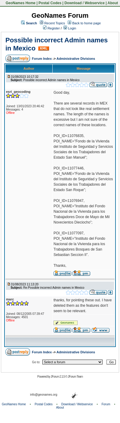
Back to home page (86, 23)
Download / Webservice (84, 3)
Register (51, 28)
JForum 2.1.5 (58, 376)
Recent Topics (54, 23)
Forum (106, 404)
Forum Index (42, 58)
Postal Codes (49, 3)
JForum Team (75, 376)
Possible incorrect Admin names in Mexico (51, 80)
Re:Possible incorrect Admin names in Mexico (53, 287)
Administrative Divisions (76, 58)
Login (69, 28)
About (113, 3)
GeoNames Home (20, 3)
